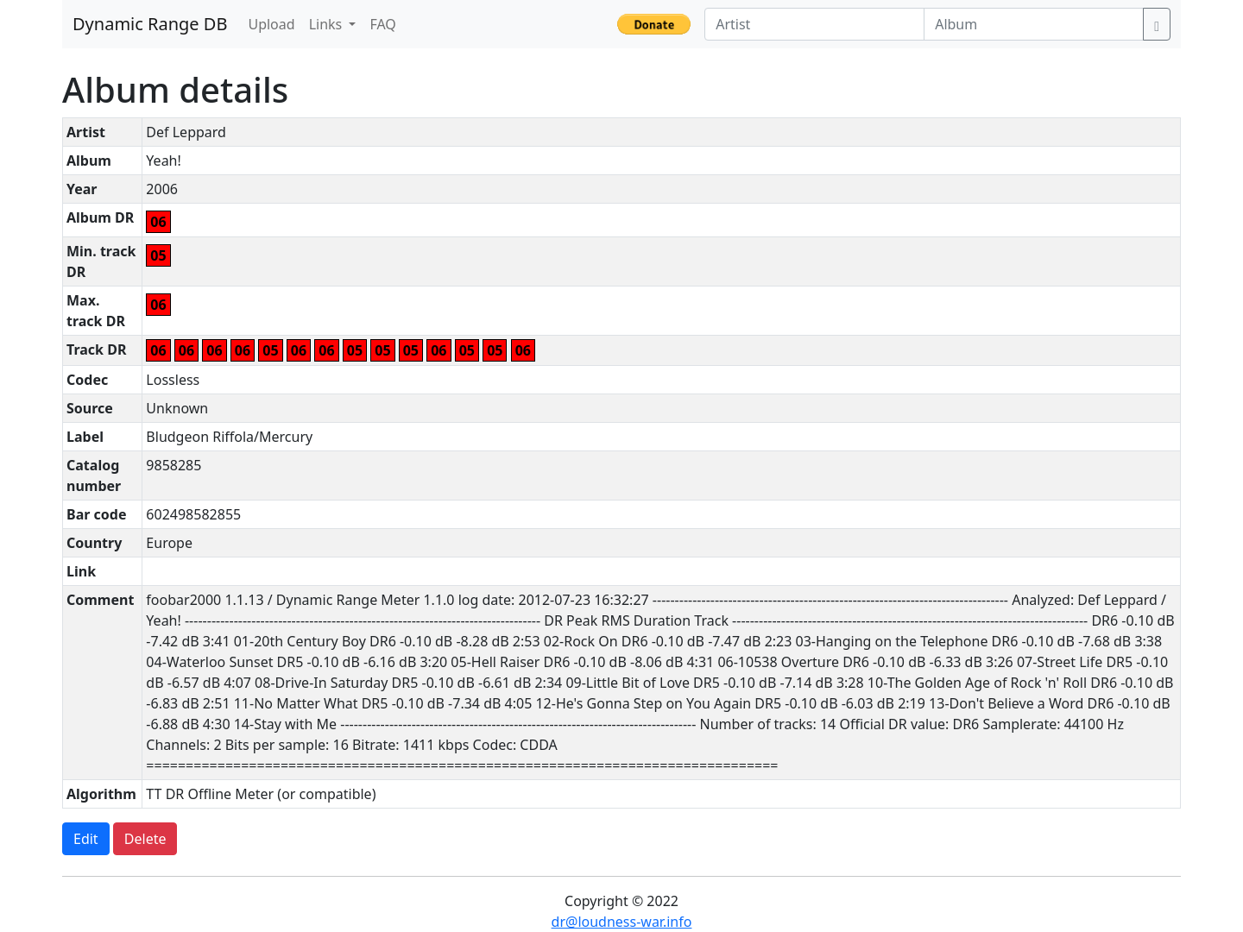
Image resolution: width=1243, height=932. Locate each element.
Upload (271, 24)
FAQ (382, 24)
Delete (145, 838)
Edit (85, 838)
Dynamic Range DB (150, 23)
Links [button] (327, 24)
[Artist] (814, 24)
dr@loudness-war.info (622, 921)
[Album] (1034, 24)
